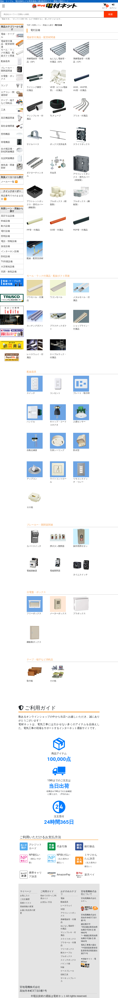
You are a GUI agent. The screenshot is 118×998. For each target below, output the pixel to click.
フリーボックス (35, 605)
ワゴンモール (58, 289)
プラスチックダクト (58, 319)
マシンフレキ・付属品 (35, 109)
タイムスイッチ (81, 566)
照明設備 (5, 236)
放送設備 (5, 246)
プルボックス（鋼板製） (81, 195)
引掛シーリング (58, 442)
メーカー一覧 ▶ (9, 181)
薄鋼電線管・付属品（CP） (81, 52)
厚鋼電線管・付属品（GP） (35, 52)
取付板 (35, 672)
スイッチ (35, 385)
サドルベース (35, 136)
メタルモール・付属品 (81, 291)
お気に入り (25, 895)
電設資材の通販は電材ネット (60, 996)
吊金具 (58, 164)
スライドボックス (81, 136)
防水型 (81, 442)
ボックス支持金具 (58, 136)
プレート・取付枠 (81, 385)
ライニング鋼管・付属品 (35, 80)
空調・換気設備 (9, 271)
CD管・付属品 (58, 221)
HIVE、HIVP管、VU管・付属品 (81, 80)
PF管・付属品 (35, 221)
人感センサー (81, 413)
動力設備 (5, 226)
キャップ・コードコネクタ (58, 415)
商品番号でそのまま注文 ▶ (12, 197)
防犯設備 (5, 256)
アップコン (35, 470)
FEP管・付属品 (81, 221)
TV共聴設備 (7, 261)
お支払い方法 (46, 902)
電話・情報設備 (9, 241)
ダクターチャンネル (35, 166)
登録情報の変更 (26, 906)
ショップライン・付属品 (81, 319)
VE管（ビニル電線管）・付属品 (58, 80)
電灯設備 (5, 231)
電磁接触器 (35, 564)
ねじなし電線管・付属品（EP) (58, 52)
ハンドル (35, 413)
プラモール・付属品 (35, 291)
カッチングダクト (35, 317)
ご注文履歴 (25, 899)
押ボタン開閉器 (58, 538)
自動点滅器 (35, 442)
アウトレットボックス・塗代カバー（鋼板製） (35, 196)
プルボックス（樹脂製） (58, 195)
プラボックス (81, 605)
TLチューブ (58, 107)
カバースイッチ (35, 538)
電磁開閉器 (58, 564)
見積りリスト (25, 903)
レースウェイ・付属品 (35, 348)
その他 (35, 499)
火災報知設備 (7, 266)
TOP (28, 25)
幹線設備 (5, 221)
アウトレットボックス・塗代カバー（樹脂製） (81, 168)
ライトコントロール (58, 472)
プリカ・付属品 (81, 107)
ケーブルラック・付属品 (58, 348)
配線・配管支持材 (35, 250)
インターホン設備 (10, 251)
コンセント (58, 385)
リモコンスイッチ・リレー (81, 472)
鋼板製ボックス (35, 634)
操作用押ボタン (81, 538)
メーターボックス (58, 605)
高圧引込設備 (7, 216)
